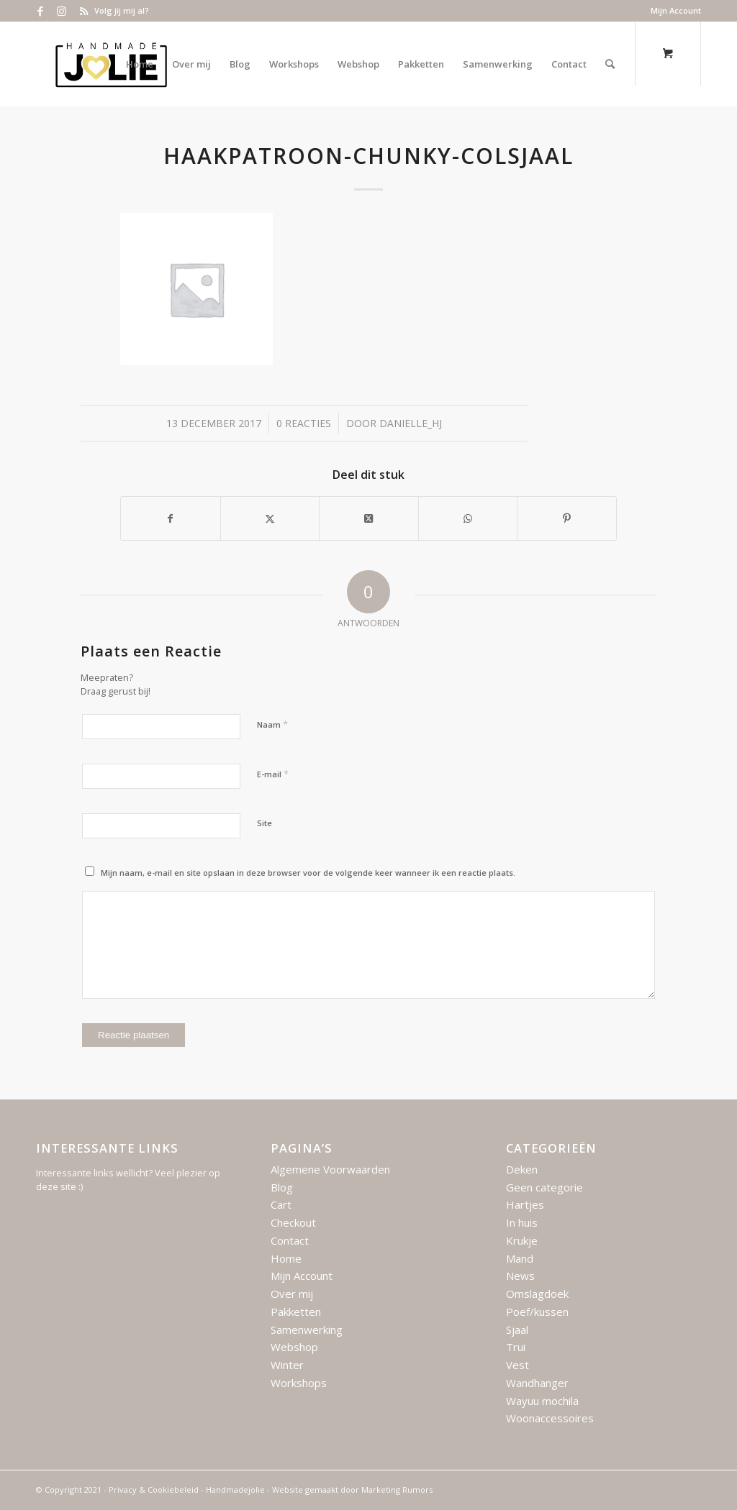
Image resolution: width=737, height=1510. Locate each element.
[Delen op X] (270, 518)
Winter (287, 1365)
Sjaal (517, 1329)
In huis (522, 1222)
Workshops (299, 1383)
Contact (290, 1240)
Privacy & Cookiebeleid (154, 1489)
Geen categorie (544, 1187)
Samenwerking (307, 1329)
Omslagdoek (537, 1293)
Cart (281, 1204)
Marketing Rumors (397, 1489)
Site (264, 823)
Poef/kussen (537, 1311)
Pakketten (296, 1311)
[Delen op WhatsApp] (468, 518)
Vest (517, 1365)
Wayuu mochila (542, 1401)
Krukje (522, 1240)
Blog (282, 1187)
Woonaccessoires (550, 1418)
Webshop (294, 1347)
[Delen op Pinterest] (566, 518)
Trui (515, 1347)
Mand (519, 1258)
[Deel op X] (369, 518)
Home (286, 1258)
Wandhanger (537, 1383)
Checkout (293, 1222)
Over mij (292, 1293)
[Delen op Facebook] (170, 518)
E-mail (273, 773)
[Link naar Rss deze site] (83, 11)
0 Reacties (303, 423)
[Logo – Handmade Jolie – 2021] (111, 64)
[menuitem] (672, 10)
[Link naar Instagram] (61, 11)
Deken (522, 1169)
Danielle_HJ (410, 423)
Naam (272, 724)
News (520, 1275)
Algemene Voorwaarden (330, 1169)
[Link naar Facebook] (40, 11)
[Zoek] (610, 64)
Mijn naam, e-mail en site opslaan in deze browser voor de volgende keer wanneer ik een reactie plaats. (308, 872)
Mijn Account (676, 10)
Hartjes (525, 1204)
